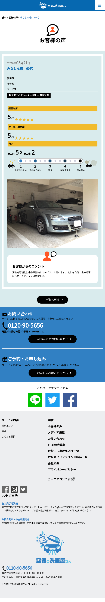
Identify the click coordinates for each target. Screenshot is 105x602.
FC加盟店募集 (56, 445)
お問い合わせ (56, 438)
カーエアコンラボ (61, 479)
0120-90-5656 (25, 325)
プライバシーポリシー (62, 469)
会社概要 (53, 463)
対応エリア (7, 425)
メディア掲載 (56, 432)
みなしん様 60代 (29, 17)
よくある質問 (9, 436)
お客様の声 (12, 17)
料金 (4, 431)
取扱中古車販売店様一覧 (63, 451)
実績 (51, 420)
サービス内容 (10, 420)
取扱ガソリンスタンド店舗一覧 (67, 457)
